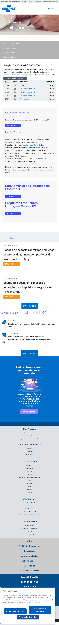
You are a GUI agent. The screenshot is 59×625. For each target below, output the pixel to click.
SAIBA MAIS (11, 125)
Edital (22, 85)
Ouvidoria (29, 506)
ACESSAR (10, 213)
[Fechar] (52, 590)
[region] (27, 605)
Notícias (29, 541)
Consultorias (29, 451)
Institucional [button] (29, 521)
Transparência (29, 534)
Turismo (29, 489)
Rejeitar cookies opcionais (40, 609)
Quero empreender (29, 433)
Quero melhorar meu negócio (29, 439)
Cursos (29, 448)
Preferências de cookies (27, 617)
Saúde (29, 486)
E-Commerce (29, 474)
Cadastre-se (29, 565)
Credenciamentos (9, 52)
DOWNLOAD (11, 196)
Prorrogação (24, 99)
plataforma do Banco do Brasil (34, 145)
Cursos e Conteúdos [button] (29, 444)
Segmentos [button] (29, 461)
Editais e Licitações (14, 1)
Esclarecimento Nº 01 (28, 89)
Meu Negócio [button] (29, 429)
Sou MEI (29, 436)
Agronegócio (29, 465)
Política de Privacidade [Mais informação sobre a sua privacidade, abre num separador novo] (33, 602)
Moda (29, 480)
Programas (29, 454)
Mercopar (29, 492)
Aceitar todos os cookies (15, 611)
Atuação (29, 531)
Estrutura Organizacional (29, 528)
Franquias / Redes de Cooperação (29, 477)
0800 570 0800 (29, 586)
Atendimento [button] (29, 498)
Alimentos (29, 468)
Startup (29, 471)
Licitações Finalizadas (10, 48)
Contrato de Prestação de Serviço (29, 515)
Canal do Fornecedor (29, 570)
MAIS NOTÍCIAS (29, 306)
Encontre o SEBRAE (26, 1)
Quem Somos (29, 525)
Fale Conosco (29, 509)
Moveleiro (29, 483)
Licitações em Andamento (12, 43)
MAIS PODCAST (29, 353)
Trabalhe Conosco (29, 560)
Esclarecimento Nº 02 (28, 92)
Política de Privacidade (29, 512)
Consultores (37, 1)
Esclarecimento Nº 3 (27, 96)
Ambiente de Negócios (29, 546)
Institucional (4, 1)
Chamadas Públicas (9, 57)
